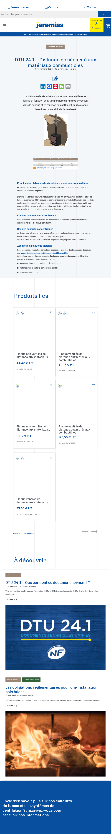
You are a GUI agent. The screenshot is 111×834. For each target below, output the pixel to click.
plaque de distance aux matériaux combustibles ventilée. (44, 253)
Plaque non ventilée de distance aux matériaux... (33, 355)
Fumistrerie (19, 7)
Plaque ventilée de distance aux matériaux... (33, 500)
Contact (93, 7)
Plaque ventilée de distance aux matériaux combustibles (74, 357)
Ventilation (56, 7)
